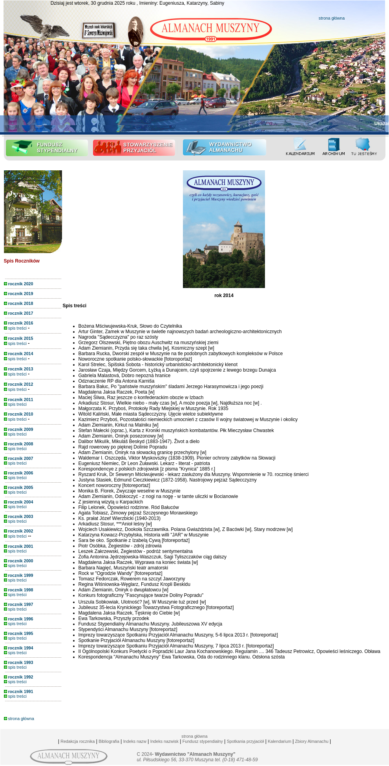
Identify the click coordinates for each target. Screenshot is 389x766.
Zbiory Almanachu (311, 741)
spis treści (15, 328)
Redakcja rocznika (77, 741)
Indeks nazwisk (164, 741)
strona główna (332, 18)
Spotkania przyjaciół (245, 741)
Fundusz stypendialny (203, 741)
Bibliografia (109, 741)
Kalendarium (279, 741)
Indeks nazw (134, 741)
